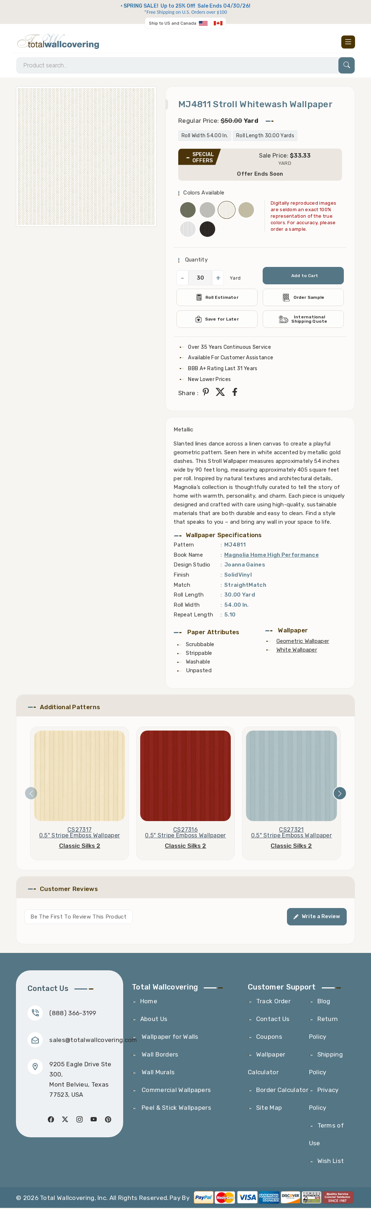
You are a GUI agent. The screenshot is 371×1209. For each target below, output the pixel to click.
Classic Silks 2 (79, 846)
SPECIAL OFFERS (203, 158)
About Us (153, 1020)
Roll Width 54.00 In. (205, 136)
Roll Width (187, 605)
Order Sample (303, 298)
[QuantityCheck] (200, 278)
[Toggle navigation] (348, 42)
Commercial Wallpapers (175, 1091)
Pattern (184, 546)
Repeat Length (193, 615)
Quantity (195, 261)
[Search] (185, 66)
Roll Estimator (217, 298)
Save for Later (217, 320)
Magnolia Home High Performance (271, 555)
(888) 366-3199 (73, 1013)
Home (148, 1002)
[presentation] (31, 794)
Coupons (269, 1037)
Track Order (273, 1002)
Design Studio (192, 565)
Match (182, 585)
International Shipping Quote (303, 320)
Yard (235, 278)
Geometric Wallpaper (302, 642)
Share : (188, 393)
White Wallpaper (296, 650)
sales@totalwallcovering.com (93, 1040)
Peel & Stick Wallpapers (175, 1108)
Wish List (330, 1162)
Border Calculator (282, 1091)
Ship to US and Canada (172, 23)
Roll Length (189, 596)
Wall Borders (159, 1055)
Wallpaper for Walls (169, 1037)
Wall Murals (157, 1073)
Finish (181, 575)
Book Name (188, 555)
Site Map (269, 1108)
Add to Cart (304, 276)
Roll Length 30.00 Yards (265, 136)
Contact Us (273, 1020)
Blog (323, 1002)
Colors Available (203, 194)
